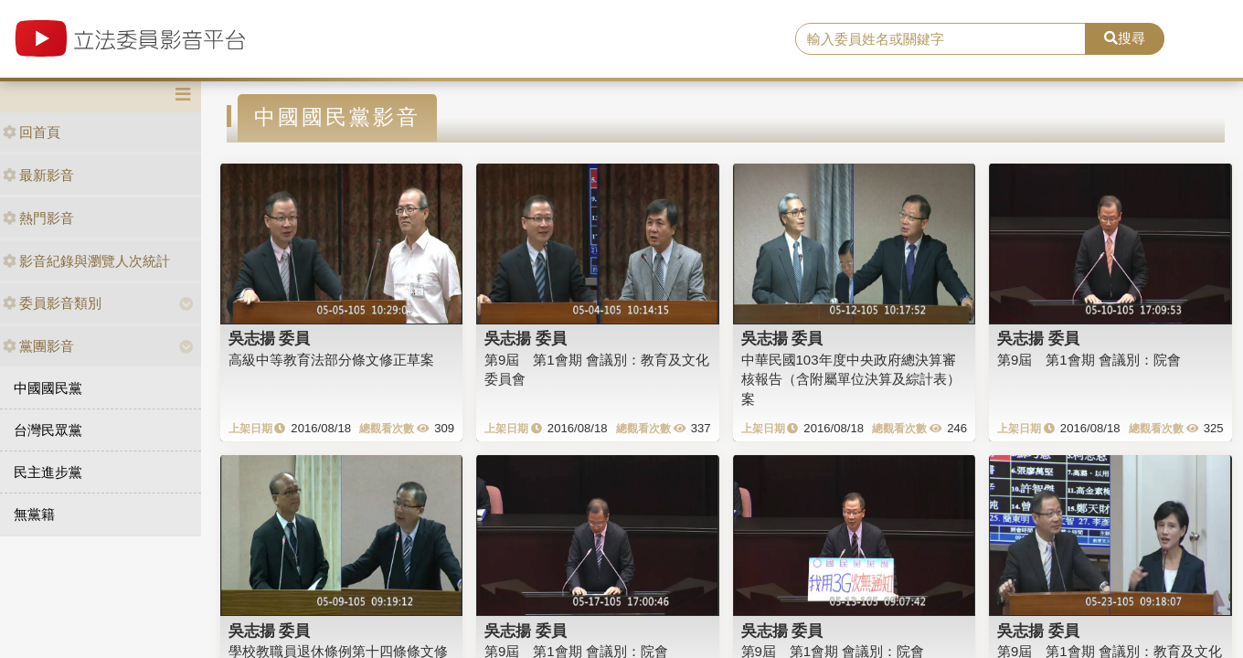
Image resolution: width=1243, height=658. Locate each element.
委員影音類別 (52, 303)
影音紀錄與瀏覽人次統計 (86, 261)
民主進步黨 (48, 472)
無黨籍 (34, 514)
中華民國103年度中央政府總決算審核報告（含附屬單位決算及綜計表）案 (851, 379)
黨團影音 (38, 346)
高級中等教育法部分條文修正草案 (331, 359)
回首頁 (31, 132)
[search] (940, 39)
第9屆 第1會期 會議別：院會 (1089, 359)
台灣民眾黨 (48, 430)
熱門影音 (38, 218)
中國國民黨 (48, 388)
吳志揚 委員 (269, 338)
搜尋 (1124, 38)
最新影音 (38, 175)
